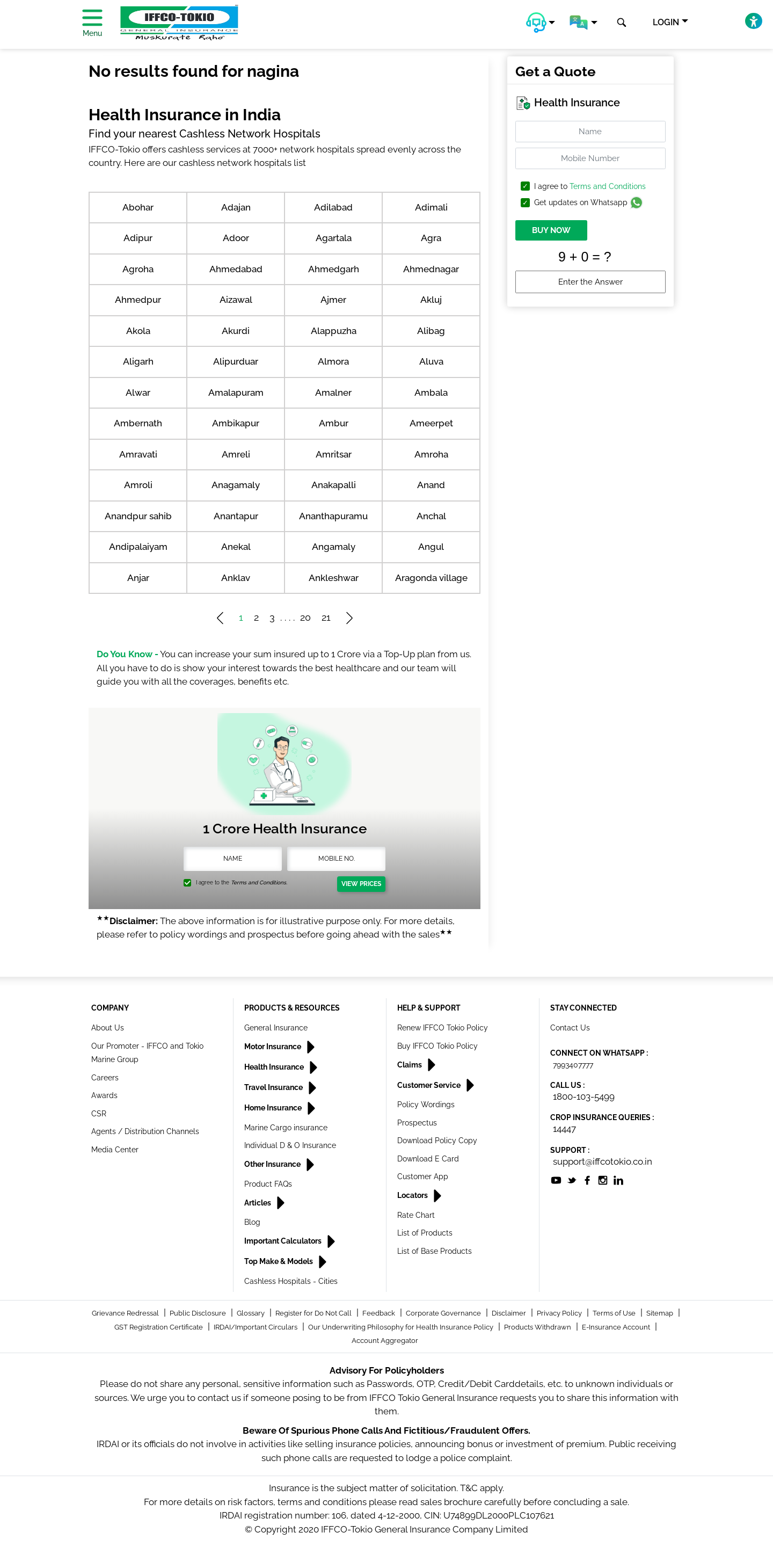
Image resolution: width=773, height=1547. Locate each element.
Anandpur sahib (138, 516)
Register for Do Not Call (314, 1313)
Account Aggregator (385, 1341)
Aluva (431, 361)
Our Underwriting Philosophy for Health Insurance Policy (401, 1327)
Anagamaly (236, 485)
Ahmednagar (431, 269)
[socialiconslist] (556, 1179)
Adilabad (333, 207)
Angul (431, 546)
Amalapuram (236, 392)
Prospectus (417, 1123)
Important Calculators (283, 1241)
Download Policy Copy (437, 1140)
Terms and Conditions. (259, 882)
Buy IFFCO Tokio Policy (437, 1046)
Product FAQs (268, 1184)
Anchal (431, 516)
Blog (252, 1222)
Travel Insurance (274, 1087)
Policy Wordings (426, 1104)
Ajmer (333, 299)
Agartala (334, 238)
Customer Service (429, 1085)
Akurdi (236, 330)
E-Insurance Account (617, 1327)
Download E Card (428, 1158)
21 (326, 617)
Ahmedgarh (333, 269)
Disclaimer (510, 1313)
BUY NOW (551, 230)
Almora (333, 361)
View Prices (361, 884)
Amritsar (334, 454)
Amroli (138, 485)
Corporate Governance (444, 1313)
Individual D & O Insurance (290, 1145)
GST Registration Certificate (159, 1327)
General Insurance (276, 1027)
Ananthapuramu (333, 516)
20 (305, 617)
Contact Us (570, 1027)
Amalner (333, 392)
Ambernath (138, 423)
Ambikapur (235, 423)
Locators (413, 1195)
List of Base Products (434, 1251)
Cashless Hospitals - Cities (291, 1281)
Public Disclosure (199, 1313)
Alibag (431, 330)
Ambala (431, 392)
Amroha (431, 454)
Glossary (251, 1313)
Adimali (431, 207)
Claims (410, 1065)
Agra (431, 238)
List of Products (425, 1233)
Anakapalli (333, 485)
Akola (138, 330)
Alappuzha (333, 330)
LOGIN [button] (666, 22)
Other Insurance (273, 1164)
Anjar (138, 577)
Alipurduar (235, 361)
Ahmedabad (235, 269)
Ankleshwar (334, 577)
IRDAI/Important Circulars (256, 1327)
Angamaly (333, 546)
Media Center (114, 1149)
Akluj (431, 299)
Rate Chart (416, 1215)
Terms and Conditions (608, 186)
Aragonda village (431, 577)
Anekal (236, 546)
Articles (258, 1203)
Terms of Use (615, 1313)
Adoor (236, 238)
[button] (540, 22)
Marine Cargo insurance (285, 1127)
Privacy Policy (560, 1313)
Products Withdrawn (538, 1327)
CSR (98, 1113)
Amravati (138, 454)
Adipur (137, 238)
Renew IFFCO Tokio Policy (442, 1027)
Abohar (138, 207)
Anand (431, 485)
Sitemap (660, 1313)
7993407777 (573, 1065)
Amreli (236, 454)
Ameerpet (431, 423)
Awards (104, 1095)
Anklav (235, 577)
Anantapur (236, 516)
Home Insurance (273, 1107)
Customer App (422, 1176)
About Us (107, 1027)
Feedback (379, 1313)
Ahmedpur (138, 299)
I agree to (590, 187)
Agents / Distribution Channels (145, 1131)
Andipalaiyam (138, 546)
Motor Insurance (273, 1046)
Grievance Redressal (126, 1313)
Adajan (236, 207)
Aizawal (236, 299)
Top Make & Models (279, 1261)
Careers (105, 1077)
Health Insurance (274, 1067)
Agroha (138, 269)
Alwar (138, 392)
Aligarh (138, 361)
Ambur (333, 423)
